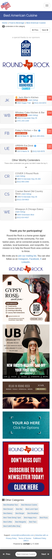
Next (45, 30)
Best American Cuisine (36, 23)
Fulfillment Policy (39, 538)
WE (7, 212)
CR (7, 176)
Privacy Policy (11, 538)
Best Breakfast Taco (10, 505)
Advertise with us (41, 535)
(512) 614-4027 (23, 217)
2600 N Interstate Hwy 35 (27, 118)
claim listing (32, 100)
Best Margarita (20, 522)
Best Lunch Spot (32, 509)
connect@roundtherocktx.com (22, 535)
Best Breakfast (33, 513)
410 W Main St (23, 136)
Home (4, 23)
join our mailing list (27, 256)
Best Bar (19, 509)
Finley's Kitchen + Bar (28, 130)
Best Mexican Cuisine (29, 505)
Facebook (34, 259)
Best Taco (32, 522)
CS (7, 194)
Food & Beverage (16, 23)
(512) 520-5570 (39, 151)
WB (7, 115)
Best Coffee (7, 522)
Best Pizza (44, 518)
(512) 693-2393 (23, 182)
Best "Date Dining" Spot (12, 518)
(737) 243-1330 (23, 121)
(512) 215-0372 (40, 103)
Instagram (23, 259)
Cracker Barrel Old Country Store (29, 192)
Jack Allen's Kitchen (26, 97)
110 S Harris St (23, 151)
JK (7, 100)
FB (7, 133)
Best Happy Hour (30, 518)
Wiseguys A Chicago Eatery (29, 209)
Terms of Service (24, 538)
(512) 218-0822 (23, 200)
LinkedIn (26, 262)
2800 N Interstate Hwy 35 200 (29, 179)
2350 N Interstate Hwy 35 (27, 197)
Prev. (35, 30)
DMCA (25, 541)
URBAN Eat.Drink (25, 145)
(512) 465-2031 (38, 136)
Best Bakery (7, 513)
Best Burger (20, 513)
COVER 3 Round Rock (27, 173)
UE (7, 148)
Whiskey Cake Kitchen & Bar (30, 112)
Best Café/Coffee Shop (11, 526)
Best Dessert (8, 509)
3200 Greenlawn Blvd (25, 215)
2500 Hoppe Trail (24, 103)
